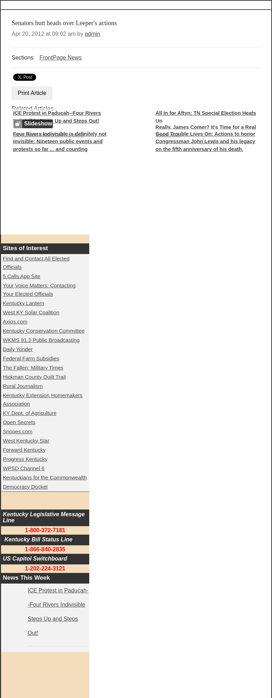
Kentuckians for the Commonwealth (45, 477)
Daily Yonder (18, 349)
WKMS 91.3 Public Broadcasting (41, 340)
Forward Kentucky (24, 450)
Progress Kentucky (25, 459)
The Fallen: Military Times (33, 368)
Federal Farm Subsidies (31, 358)
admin (92, 34)
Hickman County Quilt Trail (34, 377)
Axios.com (15, 322)
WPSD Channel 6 (24, 468)
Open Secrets (19, 422)
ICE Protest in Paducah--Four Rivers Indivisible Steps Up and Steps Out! (57, 117)
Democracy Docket (25, 487)
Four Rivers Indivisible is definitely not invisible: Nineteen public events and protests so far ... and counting (60, 141)
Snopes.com (17, 431)
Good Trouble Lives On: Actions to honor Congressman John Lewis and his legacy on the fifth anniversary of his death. (205, 141)
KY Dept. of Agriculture (29, 413)
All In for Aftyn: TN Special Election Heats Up (205, 117)
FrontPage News (61, 58)
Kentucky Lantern (23, 303)
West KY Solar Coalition (31, 312)
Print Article (32, 93)
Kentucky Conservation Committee (44, 331)
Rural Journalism (23, 386)
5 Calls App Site (21, 276)
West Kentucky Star (26, 441)
